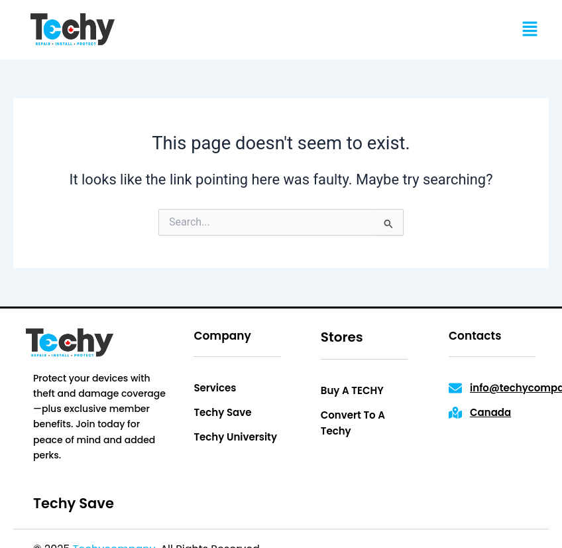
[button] (529, 29)
